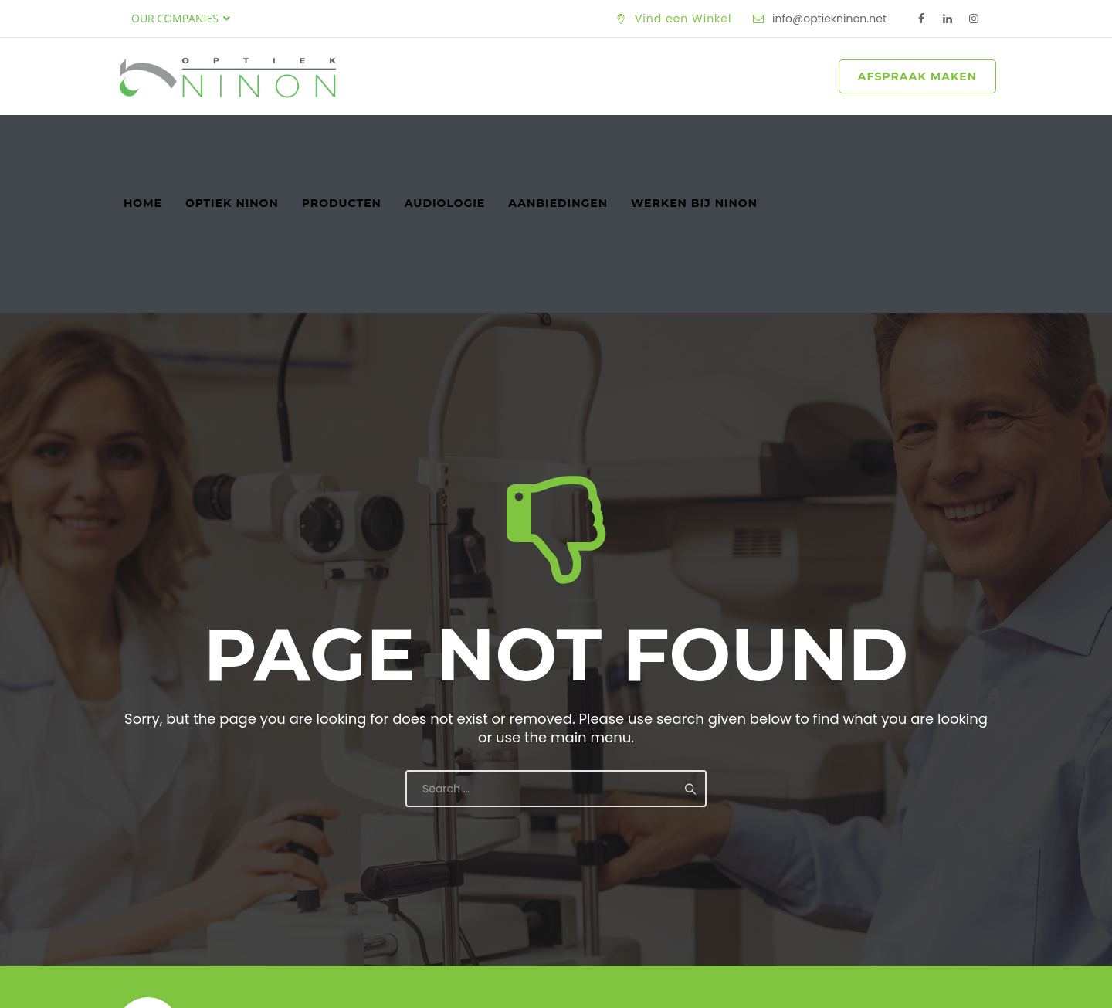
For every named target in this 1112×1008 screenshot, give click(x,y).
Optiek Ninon (232, 138)
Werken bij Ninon (694, 138)
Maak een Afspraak (893, 877)
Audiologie (445, 138)
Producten (341, 138)
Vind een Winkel (683, 18)
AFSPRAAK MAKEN (917, 76)
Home (143, 138)
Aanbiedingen (558, 138)
